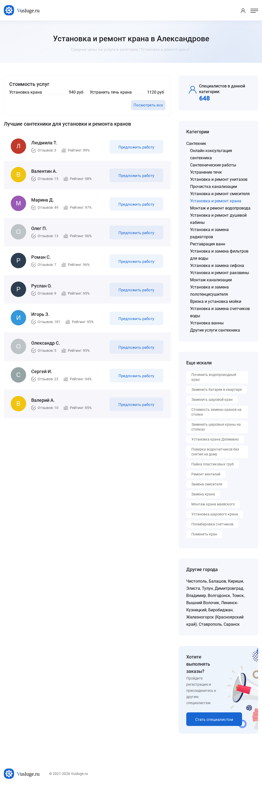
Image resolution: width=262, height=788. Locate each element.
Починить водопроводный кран (213, 377)
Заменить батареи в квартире (216, 389)
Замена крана (203, 494)
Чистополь (196, 581)
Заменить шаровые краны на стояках (216, 426)
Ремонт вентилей (205, 474)
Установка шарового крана (214, 514)
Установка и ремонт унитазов (218, 179)
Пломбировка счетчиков (212, 524)
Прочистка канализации (213, 186)
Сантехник (196, 143)
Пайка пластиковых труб (212, 464)
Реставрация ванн (207, 244)
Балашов (217, 581)
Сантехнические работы (213, 165)
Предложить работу (136, 147)
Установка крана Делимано (215, 439)
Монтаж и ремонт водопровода (220, 208)
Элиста (193, 588)
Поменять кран (204, 534)
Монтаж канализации (211, 279)
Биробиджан (220, 609)
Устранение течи (206, 172)
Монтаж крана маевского (213, 504)
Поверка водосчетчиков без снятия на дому (215, 451)
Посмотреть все (148, 105)
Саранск (232, 624)
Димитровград (229, 588)
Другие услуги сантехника (215, 330)
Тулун (207, 588)
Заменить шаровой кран (212, 399)
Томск (238, 595)
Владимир (196, 595)
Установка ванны (207, 323)
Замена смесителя (206, 484)
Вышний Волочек (202, 602)
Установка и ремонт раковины (219, 272)
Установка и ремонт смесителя (220, 193)
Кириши (235, 581)
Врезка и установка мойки (215, 301)
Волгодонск (219, 595)
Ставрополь (210, 624)
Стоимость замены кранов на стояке (216, 411)
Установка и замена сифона (217, 265)
